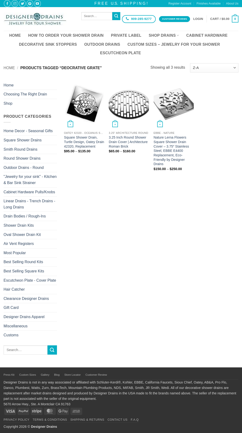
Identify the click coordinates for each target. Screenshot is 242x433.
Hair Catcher (14, 289)
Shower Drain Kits (19, 225)
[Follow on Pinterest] (29, 3)
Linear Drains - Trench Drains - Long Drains (29, 204)
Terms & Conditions (50, 419)
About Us (232, 3)
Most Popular (15, 253)
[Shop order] (214, 67)
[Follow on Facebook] (7, 3)
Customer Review (96, 374)
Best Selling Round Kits (23, 262)
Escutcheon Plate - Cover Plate (30, 280)
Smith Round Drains (20, 149)
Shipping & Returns (87, 419)
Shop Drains (164, 35)
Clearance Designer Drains (26, 299)
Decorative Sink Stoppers (48, 44)
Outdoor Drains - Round (24, 168)
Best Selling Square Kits (24, 271)
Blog (57, 374)
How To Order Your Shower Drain (66, 35)
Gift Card (11, 308)
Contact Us (118, 419)
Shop (8, 103)
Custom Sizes (27, 374)
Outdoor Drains (102, 44)
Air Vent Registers (19, 244)
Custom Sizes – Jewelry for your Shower (174, 44)
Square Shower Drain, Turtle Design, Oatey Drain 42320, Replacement (84, 141)
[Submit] (116, 16)
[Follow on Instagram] (14, 3)
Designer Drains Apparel (24, 317)
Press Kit (9, 374)
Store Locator (72, 374)
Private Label (126, 35)
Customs (11, 335)
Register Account (180, 3)
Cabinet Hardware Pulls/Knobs (29, 192)
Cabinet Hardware (207, 35)
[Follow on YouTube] (37, 3)
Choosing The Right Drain (25, 94)
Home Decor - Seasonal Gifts (28, 131)
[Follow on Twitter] (22, 3)
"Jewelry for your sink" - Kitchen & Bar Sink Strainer (30, 180)
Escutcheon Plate (120, 53)
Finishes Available (209, 3)
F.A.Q (135, 419)
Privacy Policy (16, 419)
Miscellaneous (15, 326)
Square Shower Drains (23, 140)
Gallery (45, 374)
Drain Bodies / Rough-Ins (25, 216)
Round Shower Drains (22, 158)
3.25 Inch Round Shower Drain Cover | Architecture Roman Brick (128, 141)
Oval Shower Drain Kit (22, 235)
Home (15, 35)
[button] (198, 18)
